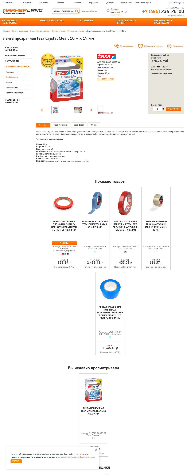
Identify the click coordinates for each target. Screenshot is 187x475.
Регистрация (179, 3)
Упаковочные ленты (75, 31)
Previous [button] (42, 110)
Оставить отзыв (126, 46)
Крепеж (9, 82)
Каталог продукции (20, 31)
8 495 (18, 424)
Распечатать (178, 46)
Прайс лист (126, 3)
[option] (67, 79)
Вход (170, 3)
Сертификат (79, 125)
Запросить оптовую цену (161, 73)
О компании (8, 3)
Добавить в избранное (153, 46)
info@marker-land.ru (176, 15)
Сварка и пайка (12, 87)
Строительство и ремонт (40, 31)
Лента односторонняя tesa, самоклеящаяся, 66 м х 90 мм (80, 226)
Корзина (114, 9)
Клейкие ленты (58, 31)
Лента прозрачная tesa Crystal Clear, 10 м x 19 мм (93, 326)
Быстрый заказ (116, 15)
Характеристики (60, 125)
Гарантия (93, 3)
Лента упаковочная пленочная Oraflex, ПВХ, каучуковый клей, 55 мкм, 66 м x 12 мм (51, 227)
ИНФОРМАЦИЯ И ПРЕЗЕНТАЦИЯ (163, 22)
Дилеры (110, 3)
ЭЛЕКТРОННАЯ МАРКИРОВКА (9, 22)
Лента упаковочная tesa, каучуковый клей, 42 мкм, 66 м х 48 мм (139, 226)
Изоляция (10, 72)
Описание (43, 125)
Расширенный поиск (89, 11)
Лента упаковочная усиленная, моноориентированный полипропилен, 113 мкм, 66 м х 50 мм (169, 227)
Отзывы (93, 125)
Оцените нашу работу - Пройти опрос (30, 431)
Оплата (60, 3)
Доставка (44, 3)
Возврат (77, 3)
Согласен (16, 461)
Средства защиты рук (14, 93)
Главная (6, 31)
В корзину (173, 109)
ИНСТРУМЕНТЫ (86, 21)
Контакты (27, 3)
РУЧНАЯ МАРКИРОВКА (52, 21)
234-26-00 (163, 11)
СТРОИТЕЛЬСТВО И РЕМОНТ (126, 22)
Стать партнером (143, 3)
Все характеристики (105, 79)
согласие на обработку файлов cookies (76, 457)
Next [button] (91, 110)
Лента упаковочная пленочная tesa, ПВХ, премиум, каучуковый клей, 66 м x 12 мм (110, 227)
